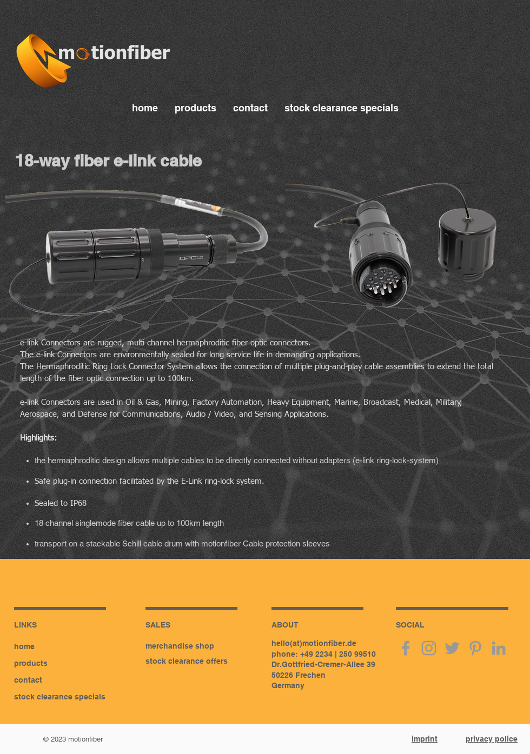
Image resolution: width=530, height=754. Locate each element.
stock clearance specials (59, 696)
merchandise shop (179, 646)
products (31, 663)
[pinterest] (475, 648)
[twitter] (452, 648)
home (24, 646)
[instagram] (429, 648)
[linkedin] (498, 648)
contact (28, 680)
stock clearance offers (186, 661)
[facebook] (405, 648)
